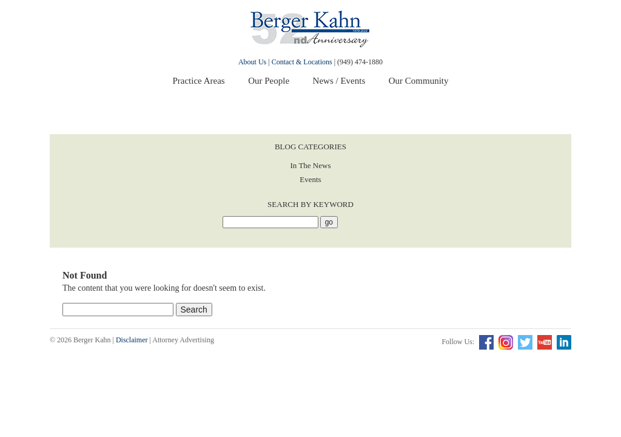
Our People (268, 81)
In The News (310, 165)
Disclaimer (132, 340)
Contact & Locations (302, 62)
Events (310, 179)
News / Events (339, 81)
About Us (252, 62)
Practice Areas (198, 81)
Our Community (419, 81)
